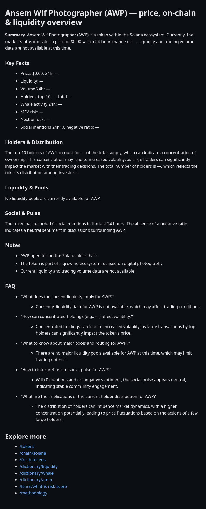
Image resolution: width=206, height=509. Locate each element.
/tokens (27, 446)
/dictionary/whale (37, 473)
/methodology (33, 493)
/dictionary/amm (36, 480)
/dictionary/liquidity (39, 466)
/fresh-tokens (33, 460)
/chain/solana (33, 453)
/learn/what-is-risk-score (43, 486)
